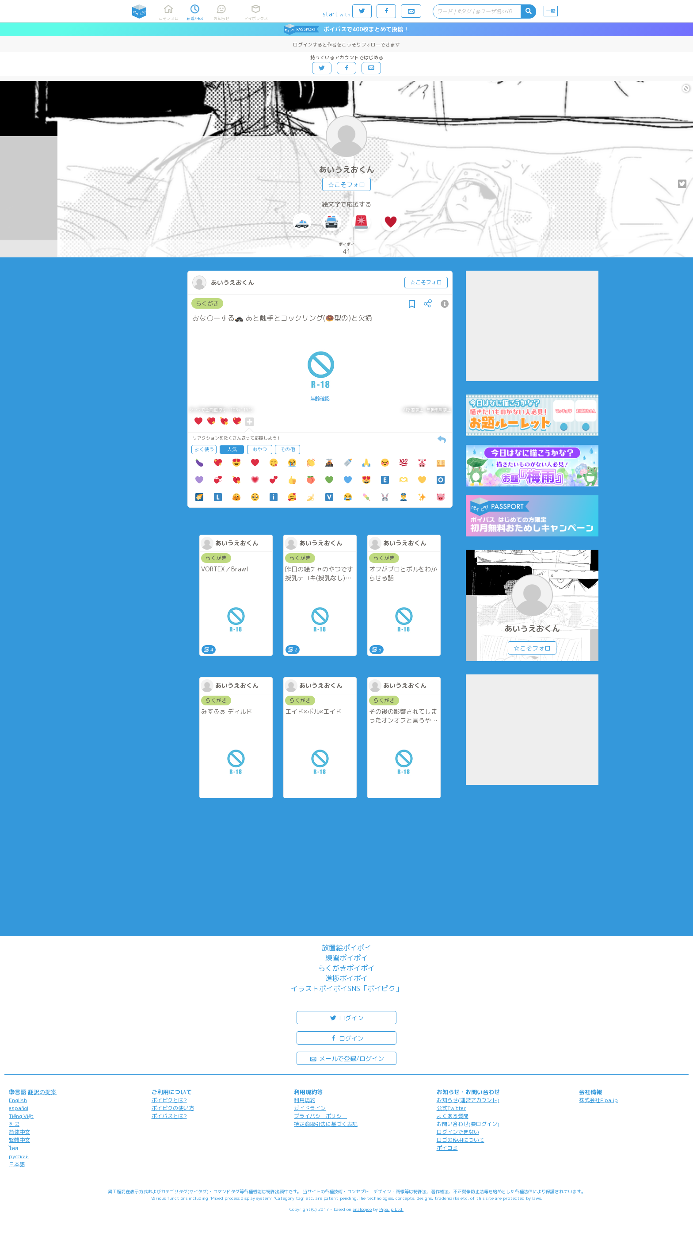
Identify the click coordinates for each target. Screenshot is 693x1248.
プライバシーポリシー (320, 1116)
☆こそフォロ (346, 184)
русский (19, 1156)
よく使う (204, 449)
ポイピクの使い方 (173, 1108)
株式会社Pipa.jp (598, 1100)
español (18, 1108)
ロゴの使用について (460, 1140)
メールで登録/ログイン (346, 1058)
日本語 (17, 1164)
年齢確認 (320, 398)
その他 (287, 449)
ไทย (13, 1148)
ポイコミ (447, 1148)
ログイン (346, 1017)
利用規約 (304, 1100)
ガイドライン (310, 1108)
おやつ (259, 449)
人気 (232, 449)
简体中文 (19, 1132)
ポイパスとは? (169, 1116)
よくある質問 (452, 1116)
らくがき (207, 303)
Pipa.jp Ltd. (391, 1209)
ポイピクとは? (169, 1100)
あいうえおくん (346, 169)
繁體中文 (19, 1140)
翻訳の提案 (42, 1092)
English (18, 1100)
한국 (14, 1124)
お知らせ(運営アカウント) (468, 1100)
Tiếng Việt (21, 1116)
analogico (362, 1209)
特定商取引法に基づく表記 (326, 1124)
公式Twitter (451, 1108)
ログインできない (458, 1132)
